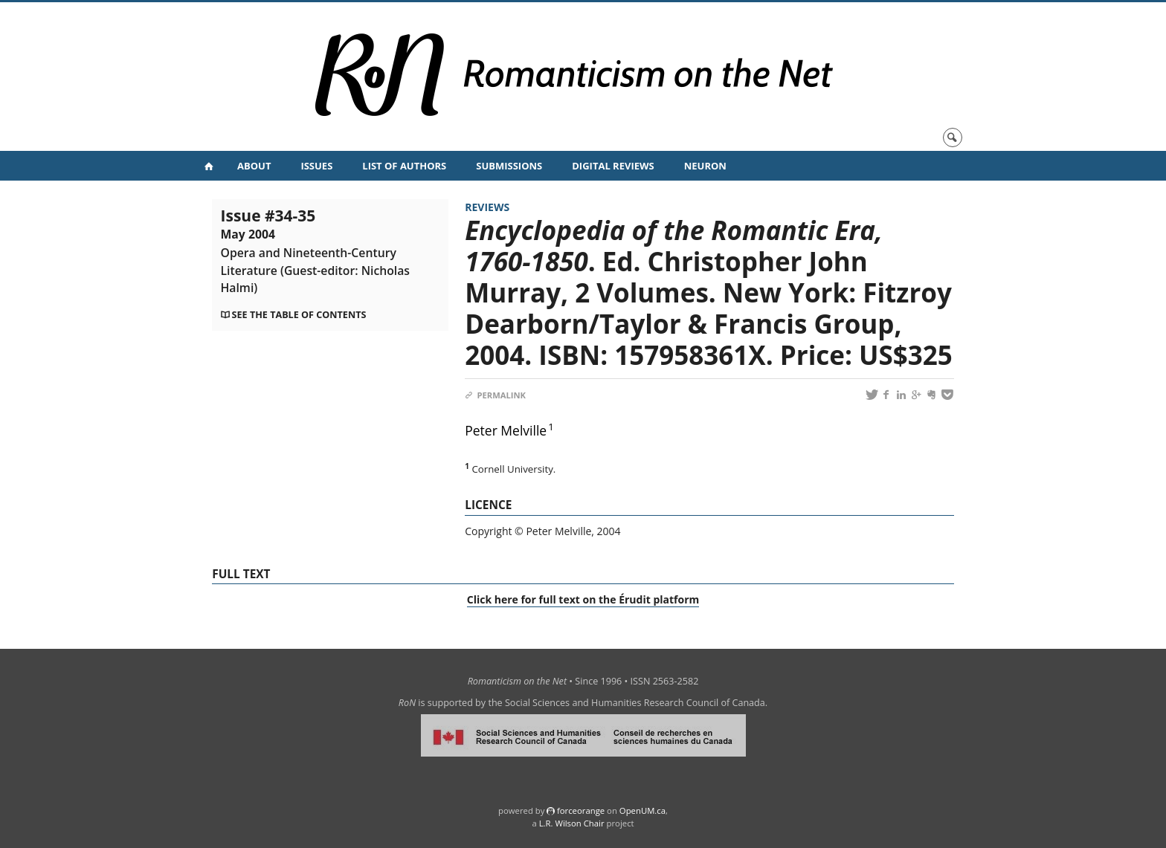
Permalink (495, 395)
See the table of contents (299, 314)
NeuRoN (705, 165)
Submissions (509, 165)
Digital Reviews (613, 165)
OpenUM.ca (642, 810)
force (581, 810)
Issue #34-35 (315, 250)
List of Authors (404, 165)
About (254, 165)
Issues (316, 165)
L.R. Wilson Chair (572, 823)
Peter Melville (506, 430)
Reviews (487, 207)
